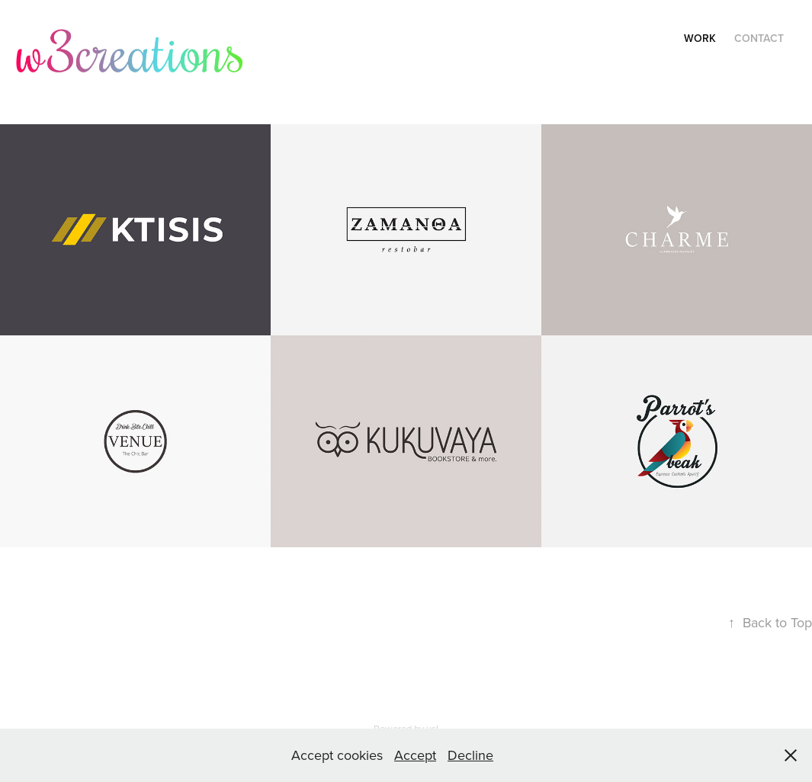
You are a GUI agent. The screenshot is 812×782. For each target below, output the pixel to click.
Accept (415, 754)
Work (700, 38)
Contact (759, 38)
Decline (470, 754)
